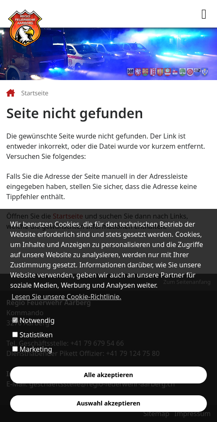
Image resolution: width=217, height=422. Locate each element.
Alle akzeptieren (108, 375)
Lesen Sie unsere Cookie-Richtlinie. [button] (66, 296)
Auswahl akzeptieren (108, 403)
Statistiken (32, 334)
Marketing (32, 349)
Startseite (34, 93)
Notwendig (33, 320)
